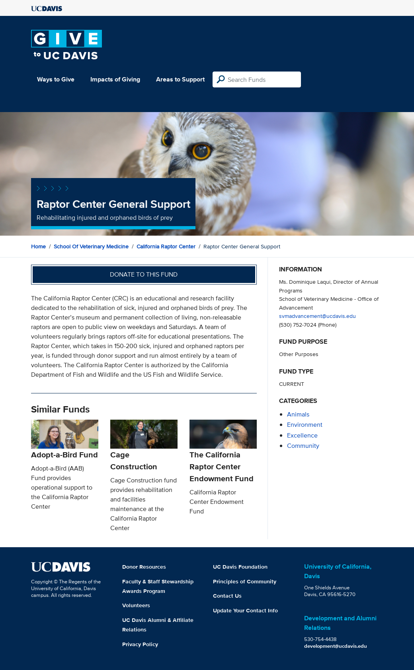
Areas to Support (180, 79)
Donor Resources (144, 567)
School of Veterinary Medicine (91, 246)
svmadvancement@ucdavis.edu (317, 316)
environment (304, 424)
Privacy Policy (140, 644)
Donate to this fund (144, 274)
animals (298, 414)
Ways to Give (55, 79)
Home (38, 246)
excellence (302, 435)
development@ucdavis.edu (335, 646)
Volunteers (136, 605)
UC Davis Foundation (240, 567)
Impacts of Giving (115, 79)
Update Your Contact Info (245, 610)
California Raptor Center (166, 246)
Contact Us (227, 596)
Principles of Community (244, 581)
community (303, 445)
